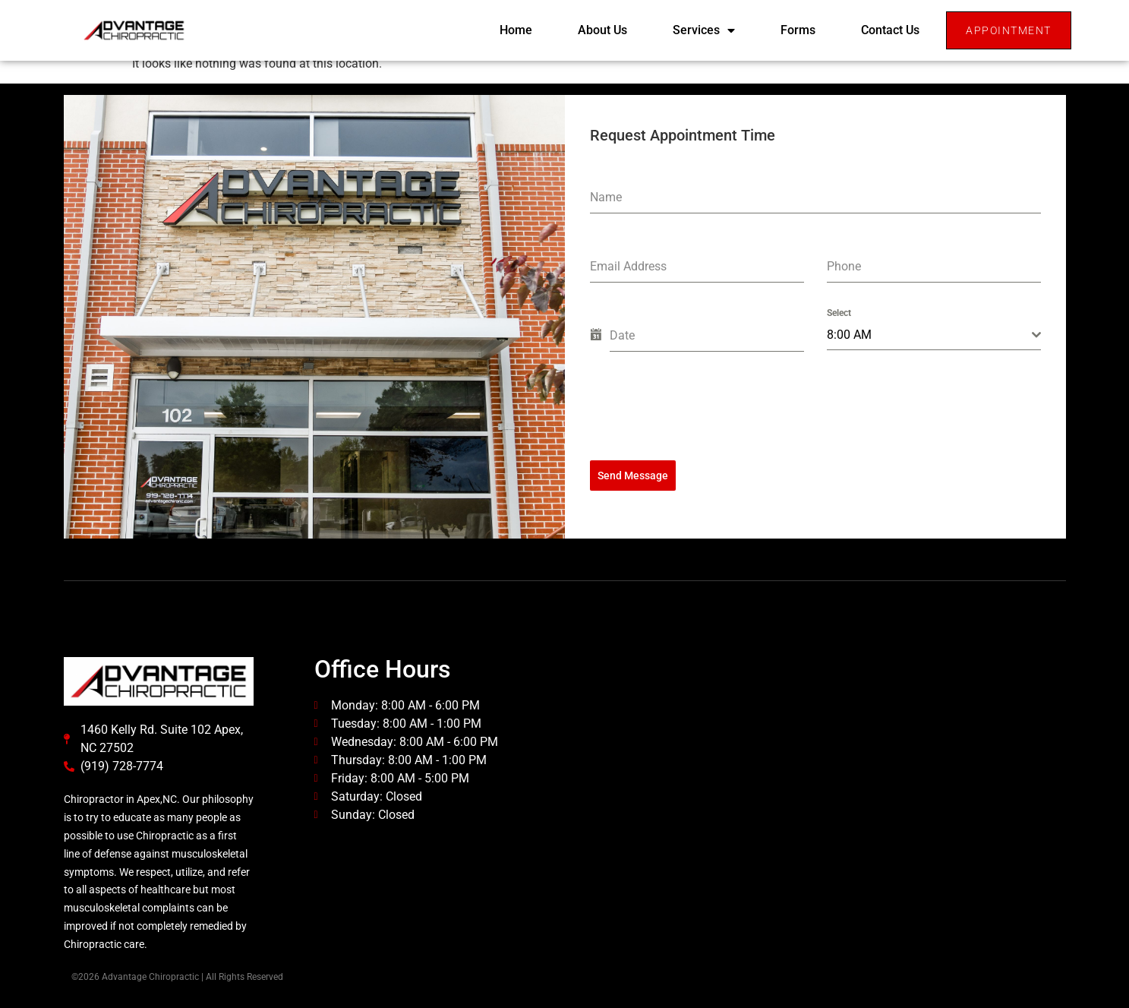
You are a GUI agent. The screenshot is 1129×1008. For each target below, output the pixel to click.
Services (704, 30)
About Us (602, 30)
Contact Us (890, 30)
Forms (798, 30)
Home (516, 30)
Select (839, 313)
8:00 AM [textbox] (849, 334)
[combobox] (934, 335)
